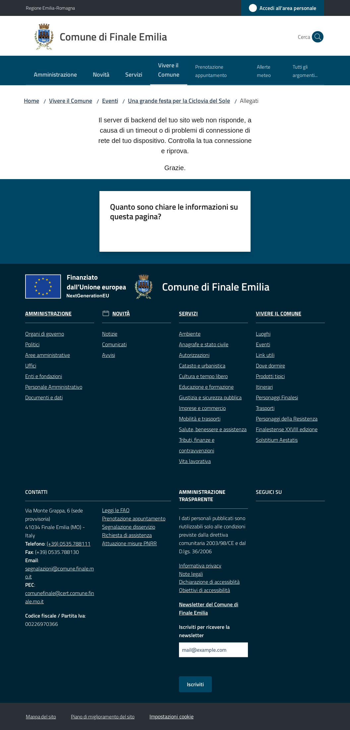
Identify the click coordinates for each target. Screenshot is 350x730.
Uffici (30, 365)
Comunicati (114, 344)
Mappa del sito (41, 716)
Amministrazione (48, 313)
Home (31, 100)
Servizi (188, 313)
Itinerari (264, 387)
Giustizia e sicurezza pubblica (210, 397)
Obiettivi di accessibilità (204, 590)
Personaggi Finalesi (277, 397)
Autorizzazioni (194, 355)
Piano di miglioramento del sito (103, 716)
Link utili (265, 355)
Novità (121, 313)
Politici (32, 344)
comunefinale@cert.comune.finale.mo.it (59, 597)
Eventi (110, 100)
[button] (316, 37)
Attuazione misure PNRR (129, 543)
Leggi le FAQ (116, 510)
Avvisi (108, 355)
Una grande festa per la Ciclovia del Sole (179, 100)
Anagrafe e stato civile (203, 344)
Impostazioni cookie (171, 716)
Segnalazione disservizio (128, 527)
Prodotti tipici (270, 376)
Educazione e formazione (206, 387)
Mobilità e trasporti (199, 419)
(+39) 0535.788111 (68, 544)
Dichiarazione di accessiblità (209, 582)
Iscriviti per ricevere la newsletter (204, 631)
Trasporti (265, 408)
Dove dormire (270, 365)
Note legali (191, 574)
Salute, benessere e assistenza (213, 429)
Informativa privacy (200, 565)
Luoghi (263, 334)
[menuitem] (55, 75)
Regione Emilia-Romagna (50, 7)
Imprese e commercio (202, 408)
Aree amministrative (47, 355)
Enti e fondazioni (43, 376)
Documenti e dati (44, 397)
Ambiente (190, 334)
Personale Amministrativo (53, 387)
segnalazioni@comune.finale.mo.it (59, 572)
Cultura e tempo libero (203, 376)
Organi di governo (44, 334)
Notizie (109, 334)
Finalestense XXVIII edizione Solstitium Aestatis (287, 434)
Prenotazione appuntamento (133, 518)
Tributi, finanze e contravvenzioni (196, 445)
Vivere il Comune (70, 100)
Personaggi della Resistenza (287, 419)
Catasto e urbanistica (202, 365)
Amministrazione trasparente (202, 495)
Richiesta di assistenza (127, 535)
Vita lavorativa (195, 461)
